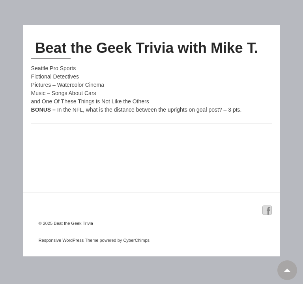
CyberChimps (136, 240)
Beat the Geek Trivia (72, 223)
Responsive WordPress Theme (69, 240)
